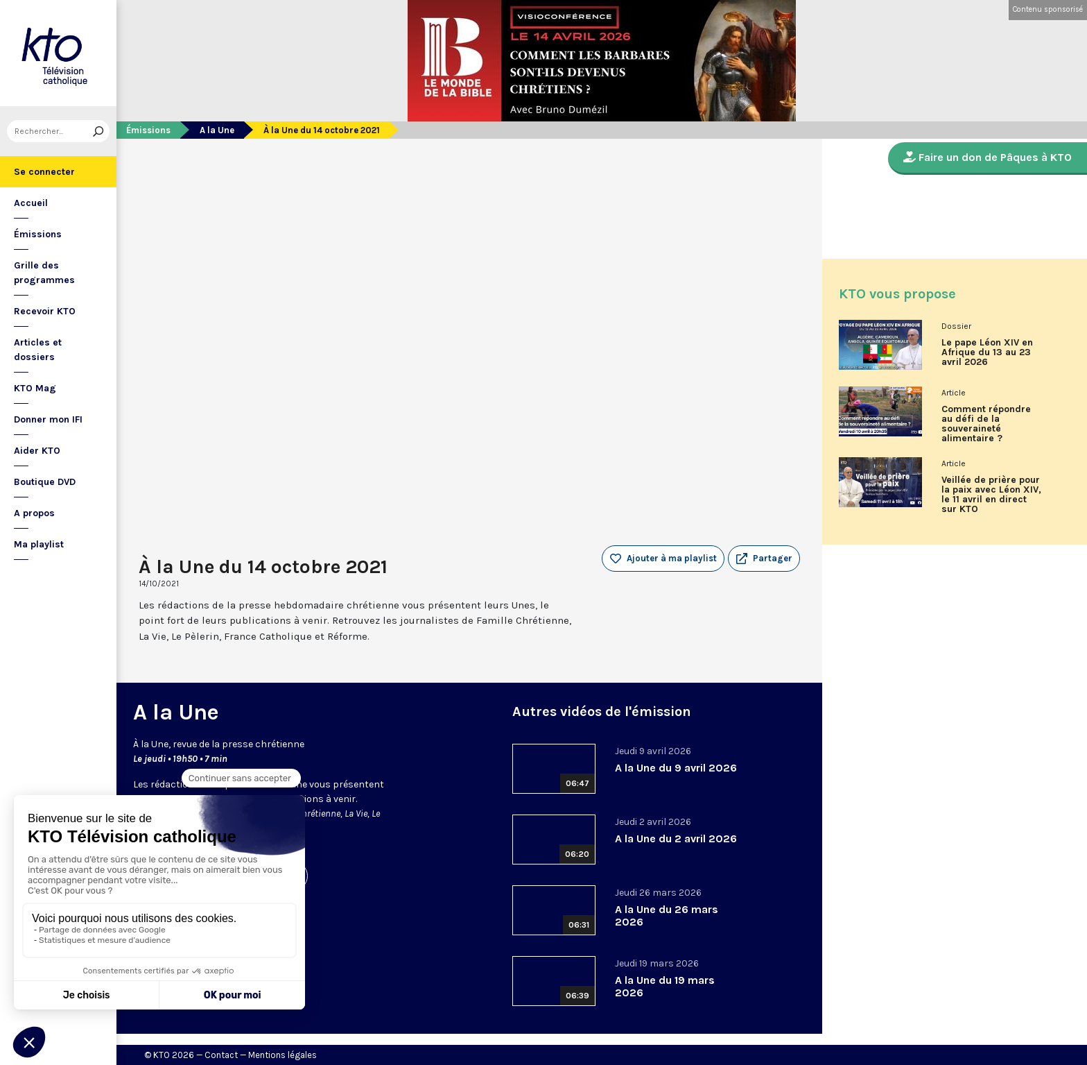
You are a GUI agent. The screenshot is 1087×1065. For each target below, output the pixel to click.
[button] (764, 558)
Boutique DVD (45, 482)
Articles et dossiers (38, 349)
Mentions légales (282, 1055)
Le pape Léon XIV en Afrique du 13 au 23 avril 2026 (987, 352)
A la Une (217, 130)
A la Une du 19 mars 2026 (665, 986)
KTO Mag (35, 388)
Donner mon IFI (48, 419)
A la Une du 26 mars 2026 (666, 915)
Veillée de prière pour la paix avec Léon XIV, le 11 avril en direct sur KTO (991, 494)
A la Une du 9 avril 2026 (676, 767)
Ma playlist (39, 544)
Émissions (38, 234)
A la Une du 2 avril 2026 (676, 838)
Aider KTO (37, 451)
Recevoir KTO (45, 311)
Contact (221, 1055)
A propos (34, 513)
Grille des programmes (44, 272)
